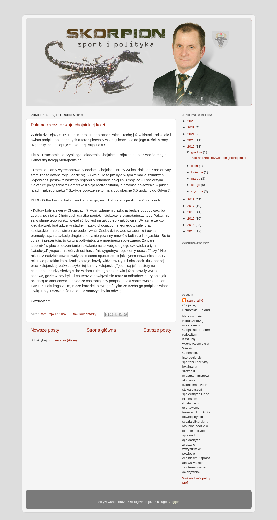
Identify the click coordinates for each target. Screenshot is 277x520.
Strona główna (101, 330)
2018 (191, 199)
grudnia (197, 152)
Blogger (173, 502)
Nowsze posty (45, 330)
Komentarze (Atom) (63, 340)
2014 (191, 225)
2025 (191, 121)
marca (196, 178)
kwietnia (197, 172)
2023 (191, 127)
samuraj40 (195, 300)
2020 (191, 140)
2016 (191, 212)
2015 (191, 218)
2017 (191, 206)
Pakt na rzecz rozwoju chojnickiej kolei (68, 124)
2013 (191, 231)
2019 (191, 146)
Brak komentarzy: (85, 314)
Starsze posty (157, 330)
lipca (195, 166)
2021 (191, 134)
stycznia (197, 191)
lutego (196, 185)
